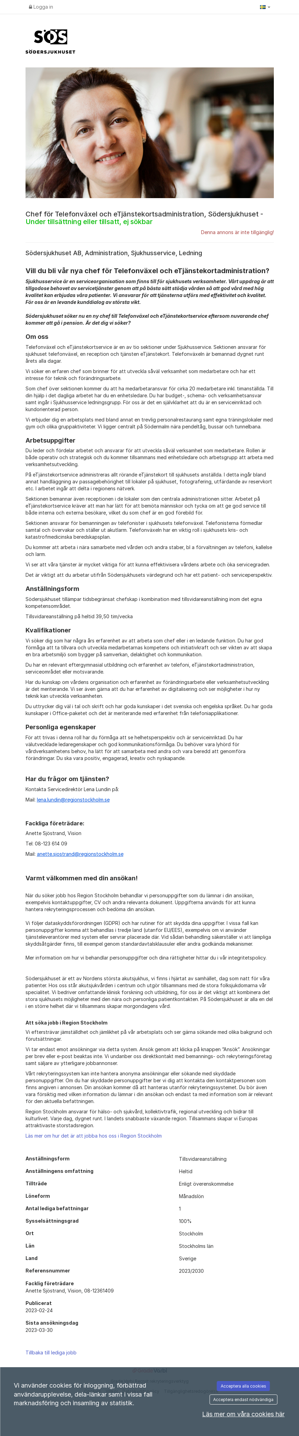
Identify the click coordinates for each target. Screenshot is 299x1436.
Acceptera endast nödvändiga (243, 1399)
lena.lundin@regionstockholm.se (73, 800)
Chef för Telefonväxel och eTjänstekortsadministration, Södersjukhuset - (144, 217)
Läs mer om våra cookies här (243, 1414)
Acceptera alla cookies (243, 1386)
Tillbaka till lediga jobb (51, 1352)
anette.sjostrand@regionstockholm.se (80, 854)
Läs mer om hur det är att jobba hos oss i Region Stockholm (94, 1136)
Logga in (41, 7)
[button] (265, 7)
